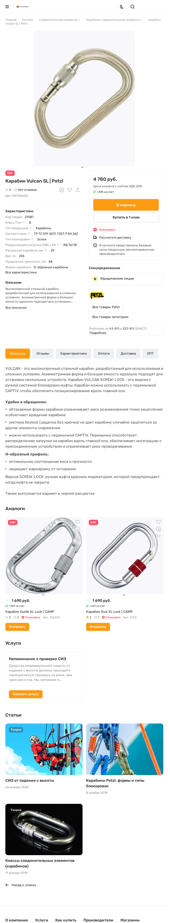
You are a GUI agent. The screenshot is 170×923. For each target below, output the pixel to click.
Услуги (41, 920)
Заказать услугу (26, 694)
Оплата (104, 353)
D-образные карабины (51, 267)
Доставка (128, 353)
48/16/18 (70, 245)
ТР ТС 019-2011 (45, 234)
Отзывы (43, 353)
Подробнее (97, 333)
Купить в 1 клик (126, 217)
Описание (17, 353)
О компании (16, 920)
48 (50, 262)
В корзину (126, 205)
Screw (41, 239)
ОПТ (150, 353)
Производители (98, 920)
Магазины (130, 920)
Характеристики (73, 353)
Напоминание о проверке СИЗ (37, 659)
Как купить (65, 920)
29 (52, 250)
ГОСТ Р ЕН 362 (67, 234)
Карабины (43, 228)
